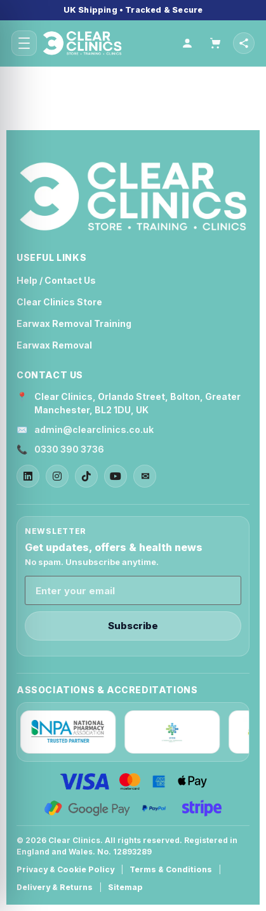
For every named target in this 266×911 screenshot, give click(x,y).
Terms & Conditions (171, 869)
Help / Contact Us (56, 280)
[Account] (187, 43)
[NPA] (71, 732)
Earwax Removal (54, 345)
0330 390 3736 (69, 449)
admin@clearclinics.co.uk (94, 429)
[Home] (107, 43)
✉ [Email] (145, 476)
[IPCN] (175, 732)
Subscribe (133, 626)
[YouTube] (115, 476)
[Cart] (215, 43)
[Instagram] (57, 476)
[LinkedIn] (28, 476)
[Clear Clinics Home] (133, 197)
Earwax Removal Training (74, 323)
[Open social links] (244, 43)
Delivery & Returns (55, 887)
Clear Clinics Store (59, 301)
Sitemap (125, 887)
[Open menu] (24, 43)
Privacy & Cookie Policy (65, 869)
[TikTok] (86, 476)
